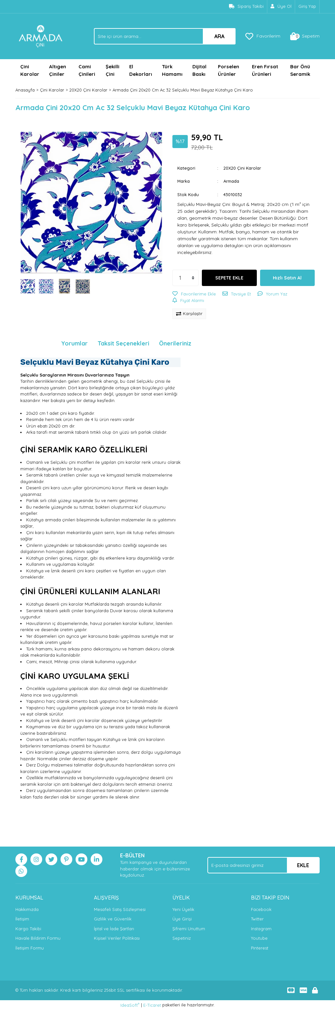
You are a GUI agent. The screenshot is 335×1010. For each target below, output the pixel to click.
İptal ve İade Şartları (114, 928)
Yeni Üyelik (183, 909)
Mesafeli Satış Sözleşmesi (120, 909)
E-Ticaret (152, 1005)
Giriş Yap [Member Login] (307, 6)
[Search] (165, 36)
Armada (231, 181)
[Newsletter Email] (263, 865)
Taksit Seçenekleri (123, 343)
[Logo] (40, 35)
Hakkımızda (27, 909)
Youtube (259, 938)
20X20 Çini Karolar (242, 168)
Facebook (261, 909)
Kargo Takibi (28, 928)
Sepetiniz (181, 938)
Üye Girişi (182, 918)
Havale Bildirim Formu (38, 938)
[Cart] (305, 36)
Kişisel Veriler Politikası (117, 938)
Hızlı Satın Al (287, 278)
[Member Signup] (281, 6)
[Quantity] (185, 278)
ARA (219, 36)
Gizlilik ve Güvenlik (113, 918)
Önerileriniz (175, 343)
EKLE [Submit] (303, 865)
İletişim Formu (29, 948)
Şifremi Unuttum (188, 928)
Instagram (261, 928)
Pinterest (259, 948)
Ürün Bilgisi (35, 343)
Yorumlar (74, 343)
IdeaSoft (129, 1005)
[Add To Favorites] (194, 294)
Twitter (257, 918)
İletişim (22, 918)
